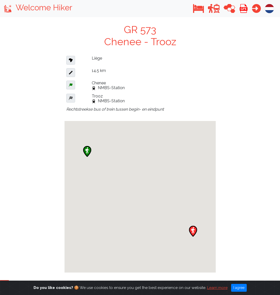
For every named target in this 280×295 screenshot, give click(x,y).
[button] (198, 8)
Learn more (217, 287)
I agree (238, 288)
